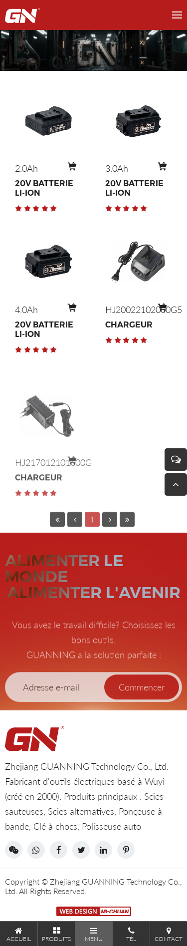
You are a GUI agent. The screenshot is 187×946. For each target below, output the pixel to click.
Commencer (142, 702)
